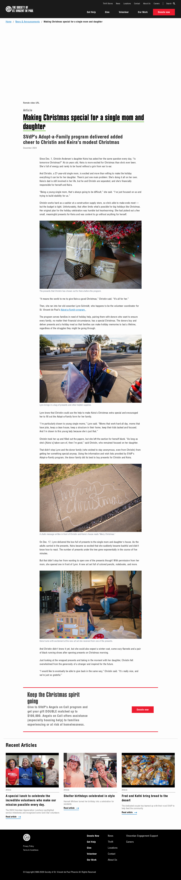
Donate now (143, 710)
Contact (137, 3)
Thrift (110, 841)
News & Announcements (27, 21)
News (118, 3)
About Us (146, 3)
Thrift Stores (108, 3)
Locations (127, 3)
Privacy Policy (28, 846)
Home (9, 21)
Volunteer (124, 12)
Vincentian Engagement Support (142, 835)
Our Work (142, 12)
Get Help (91, 12)
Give (107, 12)
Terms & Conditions (30, 850)
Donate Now (93, 836)
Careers (157, 3)
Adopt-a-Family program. (73, 309)
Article (27, 110)
